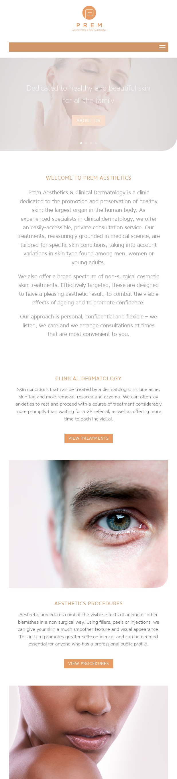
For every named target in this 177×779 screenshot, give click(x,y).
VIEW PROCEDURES (88, 663)
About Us (88, 120)
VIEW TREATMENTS (88, 438)
